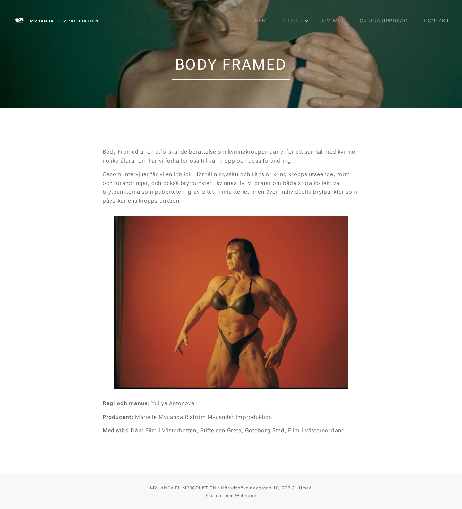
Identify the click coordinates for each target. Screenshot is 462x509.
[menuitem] (266, 21)
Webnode (245, 495)
